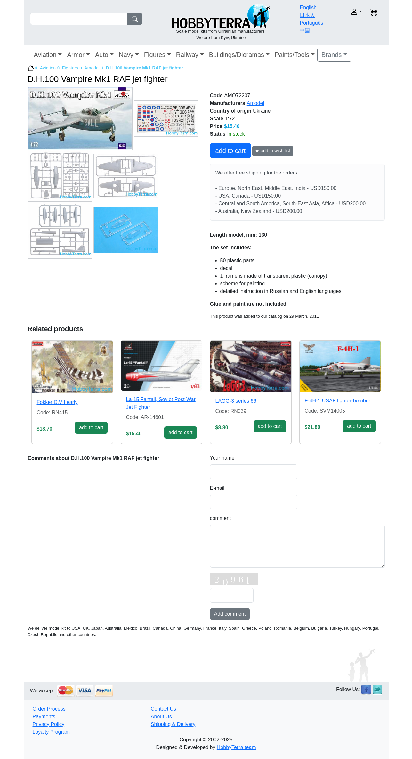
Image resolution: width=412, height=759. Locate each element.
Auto (101, 54)
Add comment (230, 614)
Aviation (45, 54)
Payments (44, 716)
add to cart (230, 150)
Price (216, 126)
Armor (75, 54)
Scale (216, 118)
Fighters (70, 67)
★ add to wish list (272, 150)
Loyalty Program (51, 732)
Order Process (49, 709)
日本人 (307, 15)
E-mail (217, 488)
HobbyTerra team (236, 747)
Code (216, 95)
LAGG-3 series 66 (235, 401)
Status (218, 134)
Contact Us (163, 709)
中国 (305, 30)
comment (220, 518)
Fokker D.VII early (57, 402)
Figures (155, 54)
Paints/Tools (292, 54)
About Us (161, 716)
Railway (187, 54)
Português (311, 23)
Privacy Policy (49, 724)
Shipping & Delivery (173, 724)
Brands (331, 54)
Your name (222, 458)
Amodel (91, 67)
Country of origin (231, 111)
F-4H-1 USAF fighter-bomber (337, 400)
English (308, 7)
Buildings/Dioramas (236, 54)
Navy (126, 54)
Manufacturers (227, 103)
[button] (346, 12)
